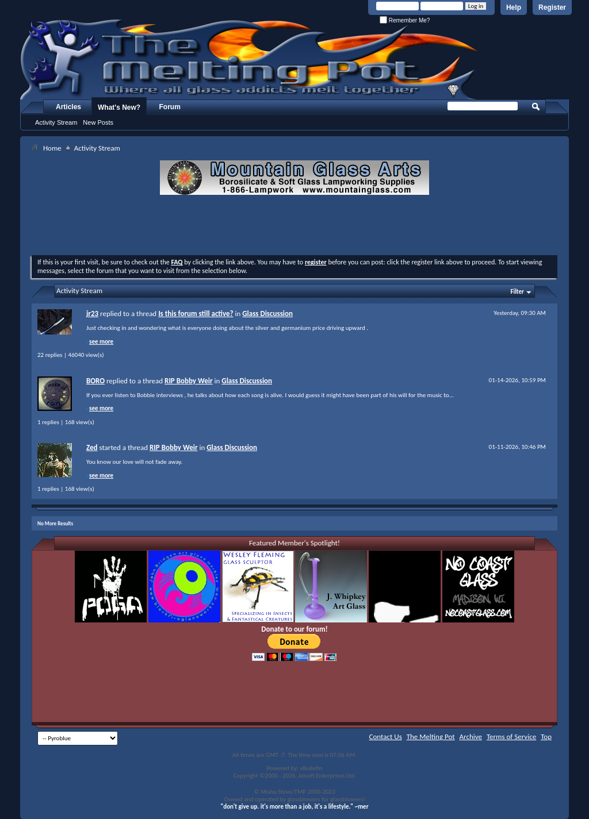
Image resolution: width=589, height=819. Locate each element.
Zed (92, 447)
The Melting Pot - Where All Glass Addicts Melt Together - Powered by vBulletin (249, 59)
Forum (170, 107)
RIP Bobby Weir (189, 380)
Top (546, 736)
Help (513, 7)
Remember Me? (405, 20)
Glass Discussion (267, 313)
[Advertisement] (294, 226)
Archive (471, 736)
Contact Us (385, 736)
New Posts (98, 122)
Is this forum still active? (195, 313)
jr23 (92, 313)
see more (101, 341)
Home (52, 148)
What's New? (119, 107)
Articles (68, 107)
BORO (95, 380)
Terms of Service (511, 736)
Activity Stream (56, 122)
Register (552, 7)
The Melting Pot (431, 736)
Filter (517, 291)
